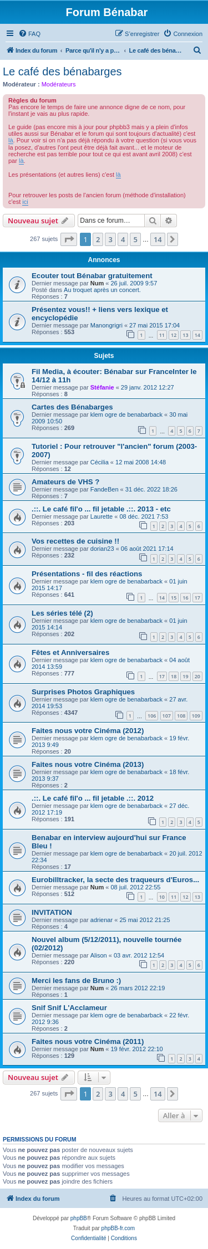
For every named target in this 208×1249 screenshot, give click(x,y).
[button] (68, 239)
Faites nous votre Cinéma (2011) (88, 1041)
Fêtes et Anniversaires (70, 652)
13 (185, 335)
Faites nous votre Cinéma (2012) (88, 730)
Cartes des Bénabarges (72, 407)
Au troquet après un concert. (102, 289)
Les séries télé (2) (62, 613)
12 (173, 335)
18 (173, 676)
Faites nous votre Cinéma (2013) (88, 764)
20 (197, 676)
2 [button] (98, 239)
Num (97, 283)
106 (152, 715)
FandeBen (104, 489)
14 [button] (158, 239)
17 (197, 597)
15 (173, 597)
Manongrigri (106, 325)
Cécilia (99, 462)
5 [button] (135, 239)
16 (185, 597)
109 (196, 715)
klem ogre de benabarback (126, 414)
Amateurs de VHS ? (65, 482)
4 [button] (123, 239)
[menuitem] (29, 33)
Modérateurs (59, 84)
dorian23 (102, 548)
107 (167, 715)
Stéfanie (102, 387)
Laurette (101, 516)
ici (25, 201)
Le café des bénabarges (62, 71)
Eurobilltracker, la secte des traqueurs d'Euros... (115, 880)
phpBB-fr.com (118, 1228)
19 (185, 676)
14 (197, 335)
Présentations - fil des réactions (87, 574)
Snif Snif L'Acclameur (69, 1008)
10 (162, 896)
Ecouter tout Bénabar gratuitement (92, 276)
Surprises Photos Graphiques (83, 692)
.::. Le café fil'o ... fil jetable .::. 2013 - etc (101, 509)
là (10, 140)
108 (181, 715)
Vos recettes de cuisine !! (75, 541)
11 (162, 335)
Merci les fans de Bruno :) (76, 980)
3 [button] (110, 239)
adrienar (101, 920)
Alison (98, 955)
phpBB (78, 1218)
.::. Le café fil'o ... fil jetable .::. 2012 (93, 798)
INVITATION (52, 912)
